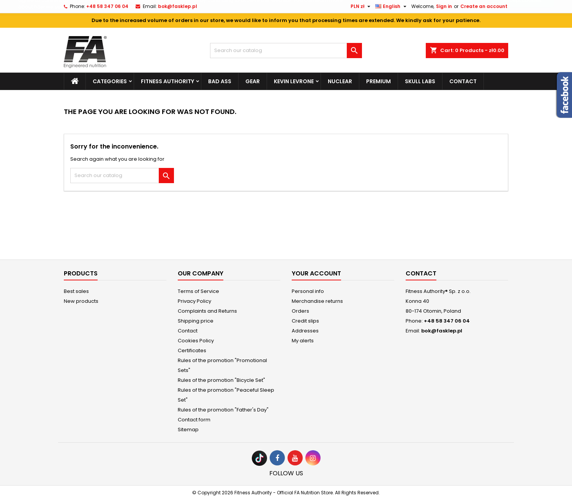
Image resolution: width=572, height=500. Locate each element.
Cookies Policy (196, 340)
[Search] (286, 50)
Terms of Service (198, 291)
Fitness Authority (167, 81)
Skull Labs (420, 81)
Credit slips (305, 320)
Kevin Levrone (294, 81)
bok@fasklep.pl (441, 330)
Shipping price (195, 320)
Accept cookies (522, 15)
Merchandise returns (317, 301)
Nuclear (340, 81)
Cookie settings (453, 15)
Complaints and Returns (207, 311)
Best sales (76, 291)
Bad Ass (219, 81)
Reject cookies (385, 15)
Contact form (194, 419)
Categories (110, 81)
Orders (300, 311)
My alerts (303, 340)
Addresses (305, 330)
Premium (378, 81)
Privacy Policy (194, 301)
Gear (252, 81)
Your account (316, 273)
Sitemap (188, 429)
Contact (463, 81)
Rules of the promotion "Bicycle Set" (221, 380)
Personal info (308, 291)
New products (81, 301)
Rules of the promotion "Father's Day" (223, 409)
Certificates (192, 350)
